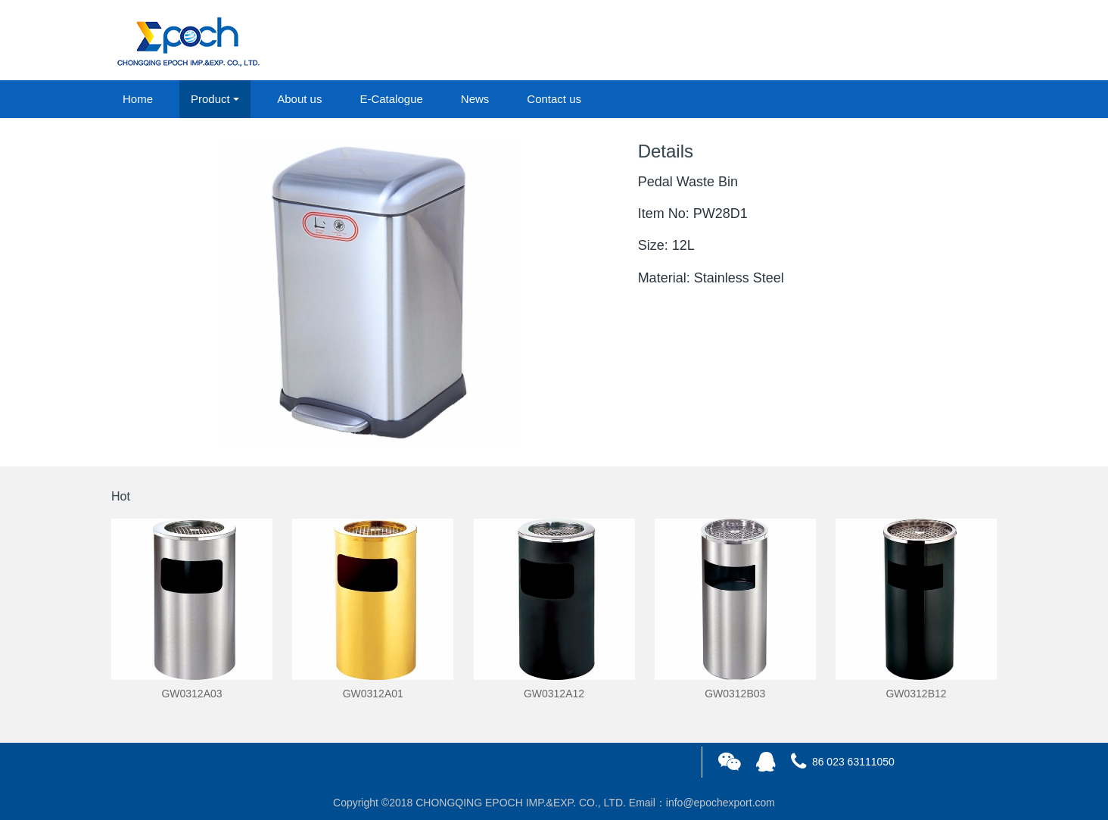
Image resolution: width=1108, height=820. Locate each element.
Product (210, 98)
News (475, 98)
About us (299, 98)
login (893, 41)
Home (138, 98)
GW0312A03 (191, 693)
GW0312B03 (735, 693)
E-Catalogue (390, 98)
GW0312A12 (554, 693)
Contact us (554, 98)
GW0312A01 (373, 693)
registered (961, 41)
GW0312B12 (915, 693)
